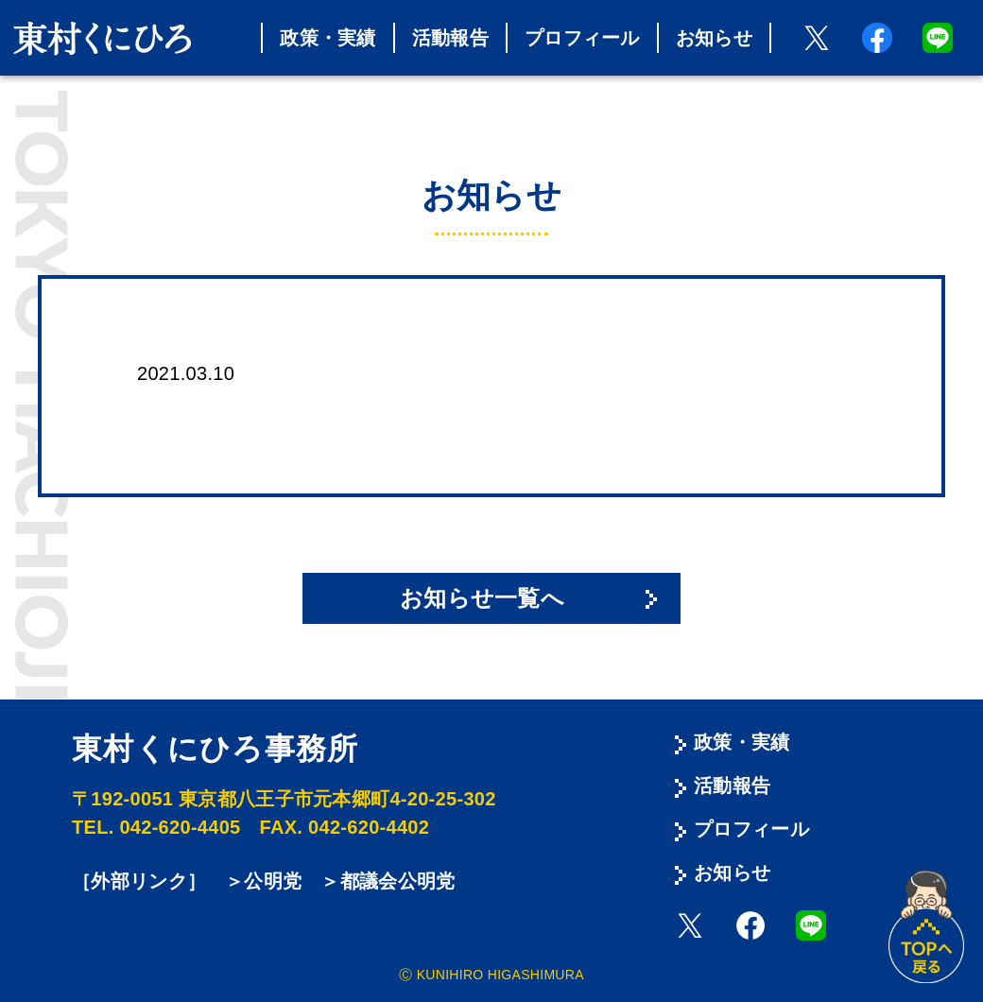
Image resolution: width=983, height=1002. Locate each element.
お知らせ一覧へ (482, 598)
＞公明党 (263, 881)
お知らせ (714, 37)
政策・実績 (328, 37)
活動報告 (450, 37)
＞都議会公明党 (387, 881)
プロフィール (582, 37)
